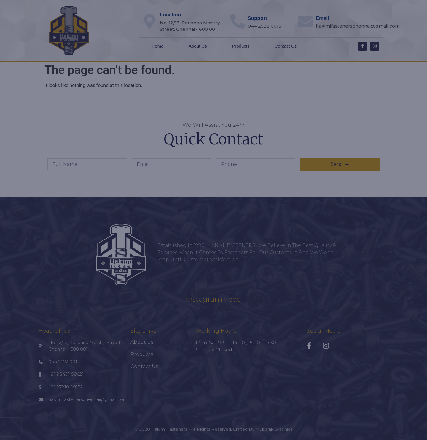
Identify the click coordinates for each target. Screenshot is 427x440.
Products (240, 46)
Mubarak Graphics (273, 429)
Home (157, 46)
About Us (198, 46)
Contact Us (286, 46)
